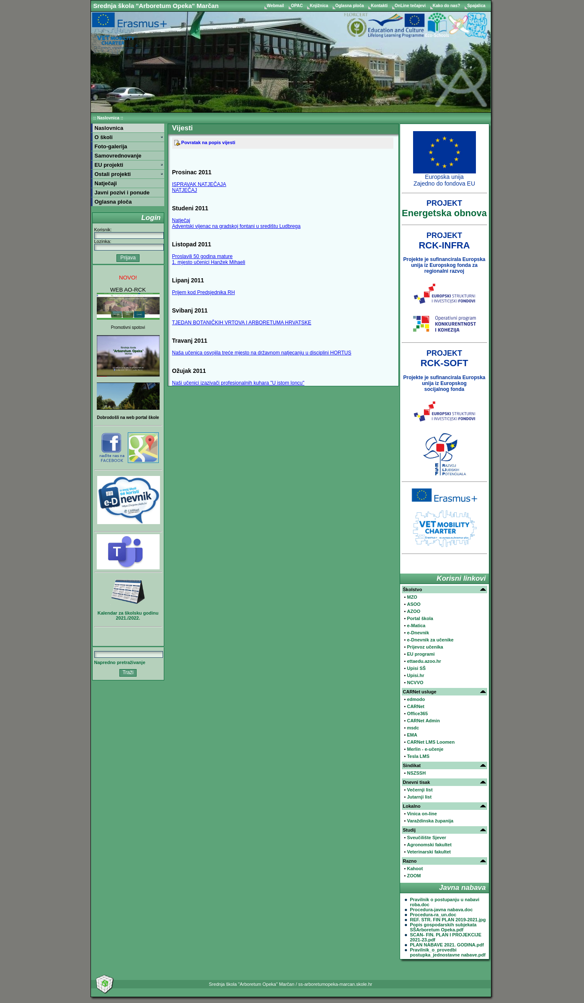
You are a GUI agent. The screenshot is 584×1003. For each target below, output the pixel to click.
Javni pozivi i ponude (122, 192)
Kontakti (380, 5)
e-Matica (416, 625)
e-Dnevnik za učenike (430, 639)
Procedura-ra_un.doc (433, 914)
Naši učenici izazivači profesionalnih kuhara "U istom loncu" (238, 383)
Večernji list (419, 789)
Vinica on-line (422, 813)
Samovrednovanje (118, 156)
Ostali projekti (113, 174)
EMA (412, 734)
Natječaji (106, 183)
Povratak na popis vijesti (204, 142)
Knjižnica (319, 5)
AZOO (413, 611)
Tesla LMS (418, 756)
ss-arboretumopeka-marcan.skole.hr (335, 984)
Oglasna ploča (350, 5)
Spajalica (476, 5)
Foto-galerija (111, 146)
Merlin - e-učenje (425, 749)
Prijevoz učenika (425, 646)
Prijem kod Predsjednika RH (203, 292)
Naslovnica (108, 118)
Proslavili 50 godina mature (202, 256)
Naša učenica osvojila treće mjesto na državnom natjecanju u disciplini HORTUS (261, 353)
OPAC (297, 5)
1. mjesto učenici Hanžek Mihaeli (208, 262)
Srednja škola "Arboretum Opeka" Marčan (156, 5)
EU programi (420, 654)
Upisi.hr (415, 675)
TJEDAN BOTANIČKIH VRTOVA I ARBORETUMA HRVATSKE (242, 323)
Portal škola (420, 618)
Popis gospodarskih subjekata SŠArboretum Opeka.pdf (443, 927)
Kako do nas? (447, 5)
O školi (104, 137)
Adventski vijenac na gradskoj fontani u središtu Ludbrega (236, 226)
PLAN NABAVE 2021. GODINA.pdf (447, 944)
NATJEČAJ (184, 190)
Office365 (417, 713)
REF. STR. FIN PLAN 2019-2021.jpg (448, 919)
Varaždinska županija (430, 820)
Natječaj (181, 220)
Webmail (276, 5)
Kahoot (415, 868)
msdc (413, 727)
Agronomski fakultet (429, 844)
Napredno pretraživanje (119, 662)
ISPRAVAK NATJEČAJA (199, 184)
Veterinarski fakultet (429, 851)
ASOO (413, 604)
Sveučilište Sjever (426, 837)
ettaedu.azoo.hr (424, 661)
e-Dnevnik (418, 632)
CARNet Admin (423, 720)
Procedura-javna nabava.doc (441, 909)
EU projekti (109, 165)
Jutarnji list (419, 796)
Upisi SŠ (416, 668)
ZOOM (414, 875)
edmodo (416, 699)
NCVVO (415, 682)
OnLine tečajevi (411, 5)
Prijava (128, 258)
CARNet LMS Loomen (431, 741)
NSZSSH (416, 773)
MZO (412, 597)
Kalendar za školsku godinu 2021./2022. (128, 615)
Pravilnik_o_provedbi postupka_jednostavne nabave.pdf (448, 952)
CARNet (415, 706)
